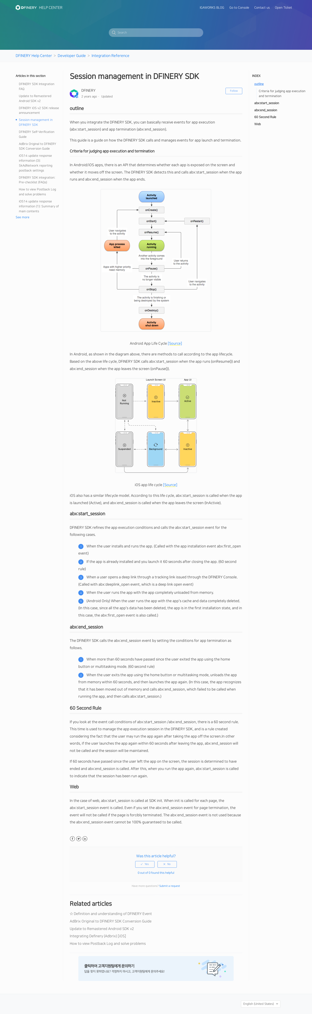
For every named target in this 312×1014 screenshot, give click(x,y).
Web (257, 124)
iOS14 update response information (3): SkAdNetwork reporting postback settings (35, 163)
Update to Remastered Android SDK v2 (35, 98)
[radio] (144, 864)
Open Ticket (283, 7)
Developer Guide (72, 56)
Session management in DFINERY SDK (36, 122)
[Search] (156, 32)
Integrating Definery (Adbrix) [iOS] (98, 936)
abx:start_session (266, 103)
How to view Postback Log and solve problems (37, 192)
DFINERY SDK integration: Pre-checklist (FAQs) (37, 180)
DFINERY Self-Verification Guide (36, 134)
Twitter (78, 838)
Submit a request (169, 886)
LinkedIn (85, 838)
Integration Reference (110, 56)
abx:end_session (265, 110)
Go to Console (239, 7)
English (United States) (259, 1004)
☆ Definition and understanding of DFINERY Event (111, 914)
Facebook (72, 838)
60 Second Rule (265, 117)
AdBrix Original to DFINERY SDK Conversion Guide (37, 146)
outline (259, 84)
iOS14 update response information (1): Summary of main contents (39, 206)
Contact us (262, 7)
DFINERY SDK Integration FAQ (36, 86)
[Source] (175, 343)
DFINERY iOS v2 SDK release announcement (39, 110)
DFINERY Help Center (34, 56)
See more (22, 217)
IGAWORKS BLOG (212, 7)
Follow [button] (234, 90)
